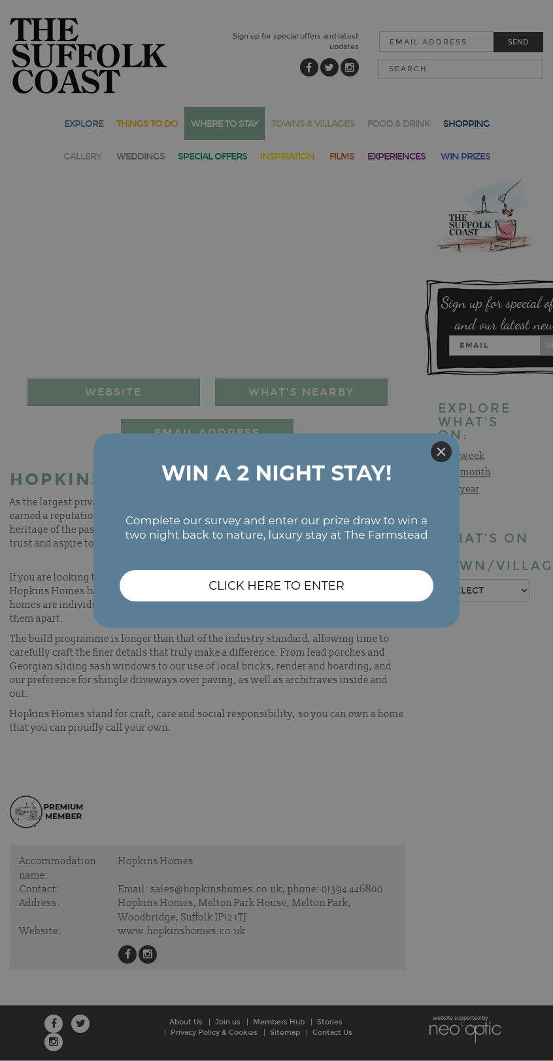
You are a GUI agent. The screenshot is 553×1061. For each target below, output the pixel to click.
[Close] (441, 451)
